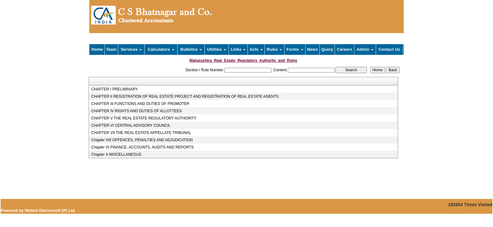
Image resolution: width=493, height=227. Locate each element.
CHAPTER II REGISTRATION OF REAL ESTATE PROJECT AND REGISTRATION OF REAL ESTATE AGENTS (185, 96)
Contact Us (389, 49)
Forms (294, 49)
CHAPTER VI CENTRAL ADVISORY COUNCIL (131, 125)
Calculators (161, 49)
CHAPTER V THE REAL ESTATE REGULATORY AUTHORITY (144, 118)
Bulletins (191, 49)
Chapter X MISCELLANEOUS (116, 154)
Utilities (216, 49)
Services (131, 49)
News (312, 49)
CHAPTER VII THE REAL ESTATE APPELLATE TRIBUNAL (141, 133)
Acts (256, 49)
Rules (274, 49)
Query (327, 49)
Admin (365, 49)
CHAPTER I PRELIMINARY (114, 89)
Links (238, 49)
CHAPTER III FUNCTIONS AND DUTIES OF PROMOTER (140, 104)
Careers (344, 49)
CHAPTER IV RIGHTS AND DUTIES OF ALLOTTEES (136, 111)
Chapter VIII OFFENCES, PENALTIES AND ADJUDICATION (142, 140)
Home (97, 49)
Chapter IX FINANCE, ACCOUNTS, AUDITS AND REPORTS (142, 147)
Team (111, 49)
